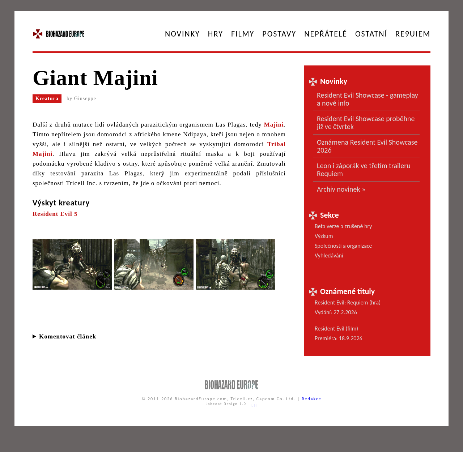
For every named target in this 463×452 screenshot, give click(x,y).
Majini (274, 124)
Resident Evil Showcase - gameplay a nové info (367, 99)
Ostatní (371, 34)
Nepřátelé (325, 34)
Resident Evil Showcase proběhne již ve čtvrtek (366, 122)
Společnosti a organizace (343, 245)
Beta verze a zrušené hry (343, 226)
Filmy (242, 34)
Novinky (182, 34)
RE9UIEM (412, 34)
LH (254, 405)
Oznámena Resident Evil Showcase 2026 (367, 146)
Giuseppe (85, 98)
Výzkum (324, 236)
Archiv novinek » (341, 189)
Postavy (279, 34)
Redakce (312, 398)
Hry (215, 34)
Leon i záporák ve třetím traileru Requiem (364, 169)
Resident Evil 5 (55, 213)
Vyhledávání (329, 255)
